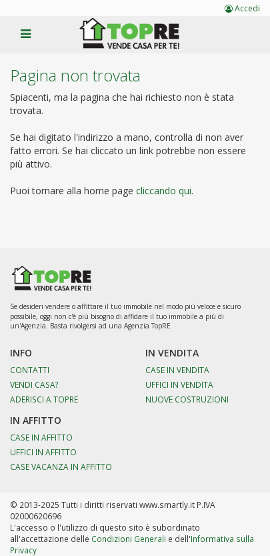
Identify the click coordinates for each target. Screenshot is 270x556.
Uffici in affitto (43, 452)
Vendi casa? (34, 384)
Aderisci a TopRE (44, 399)
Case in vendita (177, 369)
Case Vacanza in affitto (61, 466)
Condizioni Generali (128, 538)
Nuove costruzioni (187, 399)
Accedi (242, 8)
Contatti (29, 369)
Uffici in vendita (179, 384)
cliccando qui (163, 190)
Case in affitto (41, 437)
